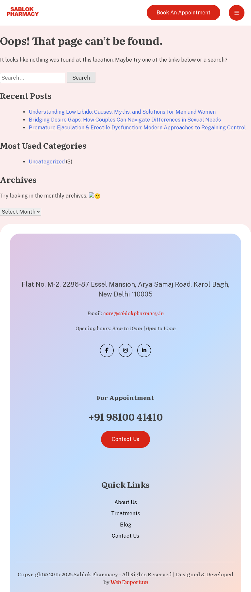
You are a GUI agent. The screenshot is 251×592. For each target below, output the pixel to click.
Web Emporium (129, 581)
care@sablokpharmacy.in (133, 312)
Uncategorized (47, 162)
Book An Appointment (183, 13)
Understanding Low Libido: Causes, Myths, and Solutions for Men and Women (122, 112)
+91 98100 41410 (126, 416)
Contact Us (125, 438)
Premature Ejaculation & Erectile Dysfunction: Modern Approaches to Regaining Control (137, 127)
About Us (125, 502)
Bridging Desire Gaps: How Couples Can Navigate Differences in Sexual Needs (125, 120)
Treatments (125, 513)
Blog (125, 524)
